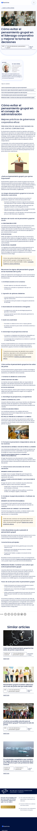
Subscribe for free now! (8, 807)
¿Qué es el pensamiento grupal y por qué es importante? (14, 87)
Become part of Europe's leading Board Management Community (21, 791)
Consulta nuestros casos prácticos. (18, 263)
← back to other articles (7, 8)
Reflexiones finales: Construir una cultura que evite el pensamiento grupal (17, 97)
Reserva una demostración (23, 559)
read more (6, 658)
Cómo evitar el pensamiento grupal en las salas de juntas (14, 92)
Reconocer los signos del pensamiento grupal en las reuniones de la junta (17, 90)
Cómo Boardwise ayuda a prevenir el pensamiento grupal (14, 95)
